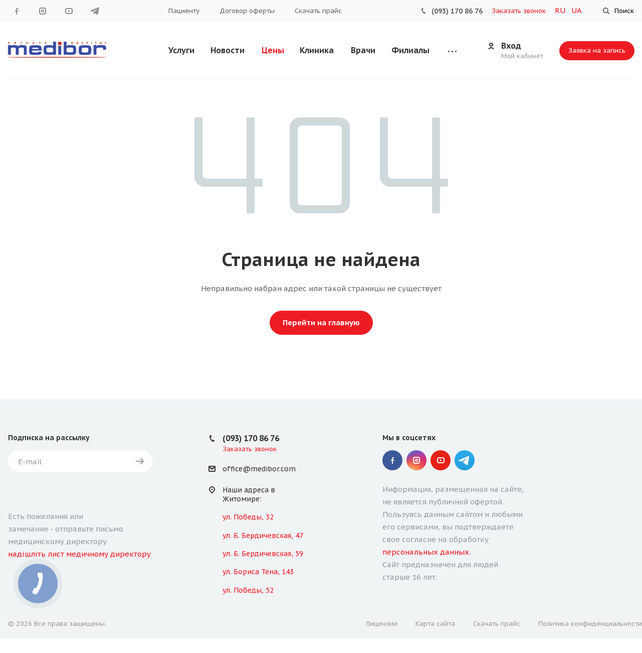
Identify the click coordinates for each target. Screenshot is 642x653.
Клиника (317, 50)
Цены (273, 50)
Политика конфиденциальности (590, 623)
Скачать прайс (318, 11)
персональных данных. (426, 552)
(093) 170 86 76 (457, 11)
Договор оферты (247, 11)
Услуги (181, 50)
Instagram (42, 11)
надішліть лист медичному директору (79, 554)
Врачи (363, 50)
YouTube (68, 11)
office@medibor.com (259, 469)
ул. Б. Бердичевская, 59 (263, 553)
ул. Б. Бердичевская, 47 (263, 535)
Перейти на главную (321, 322)
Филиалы (410, 50)
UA (576, 10)
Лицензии (381, 623)
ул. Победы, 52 (248, 590)
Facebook (16, 11)
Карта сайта (435, 623)
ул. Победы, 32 (248, 516)
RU (561, 10)
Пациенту (183, 11)
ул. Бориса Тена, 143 (258, 571)
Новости (227, 50)
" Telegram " (94, 11)
